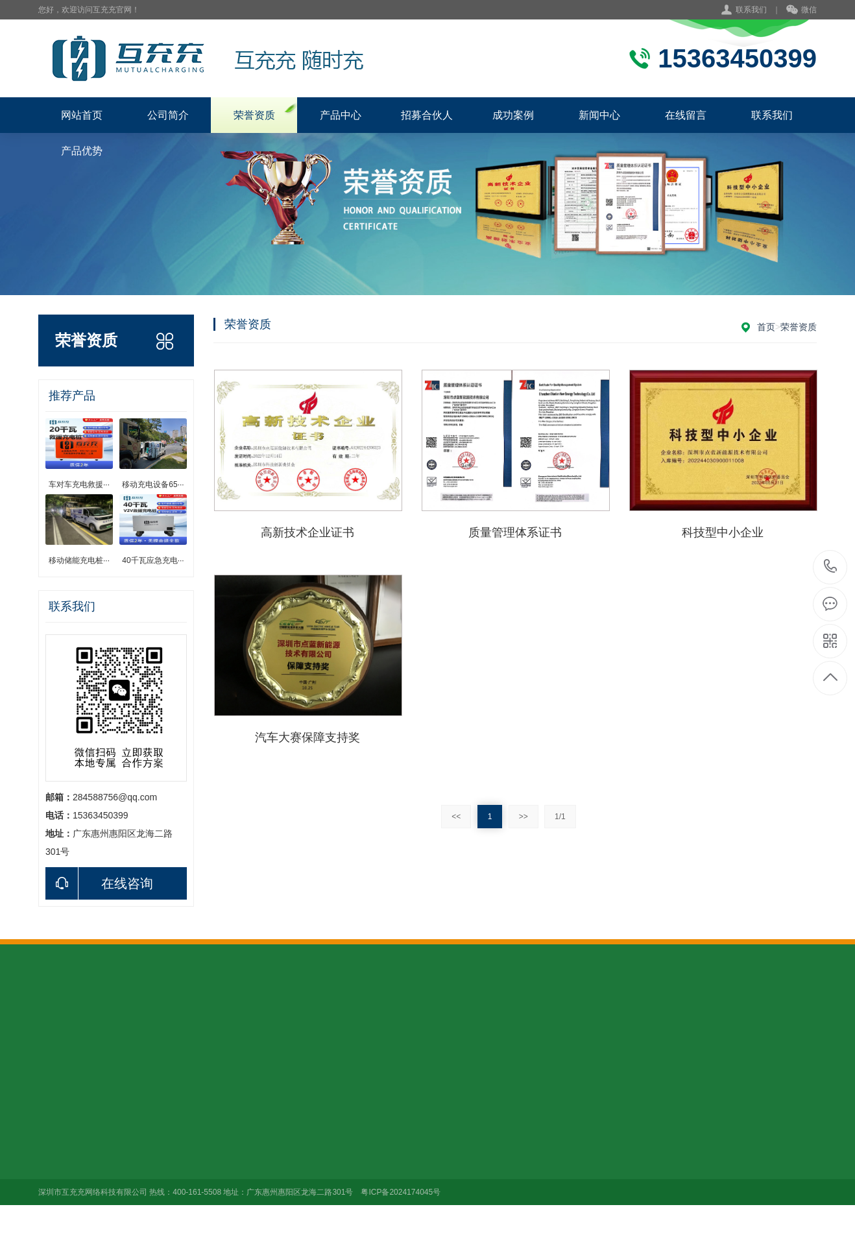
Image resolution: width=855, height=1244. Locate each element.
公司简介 (168, 115)
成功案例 (513, 115)
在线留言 (685, 115)
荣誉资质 (254, 115)
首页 (766, 327)
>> (523, 816)
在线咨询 (99, 883)
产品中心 (340, 115)
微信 (801, 10)
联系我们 (751, 9)
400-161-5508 (830, 567)
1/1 (560, 816)
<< (456, 816)
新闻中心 (599, 115)
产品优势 (81, 150)
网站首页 (81, 115)
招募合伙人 (427, 115)
